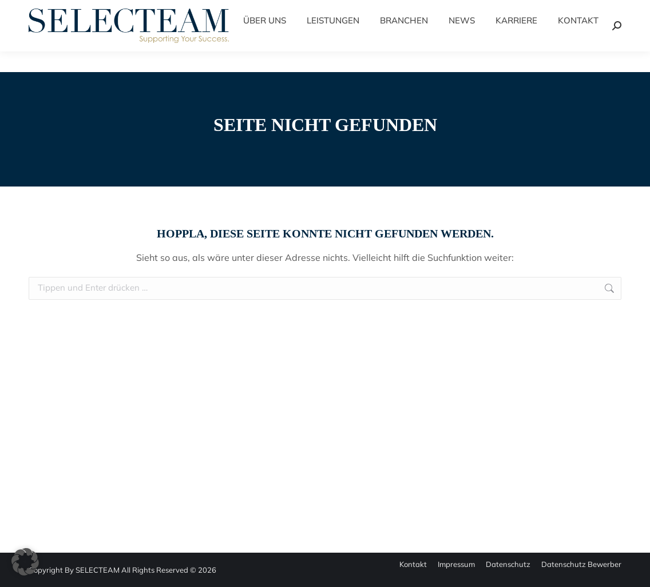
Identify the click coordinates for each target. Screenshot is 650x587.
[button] (25, 562)
